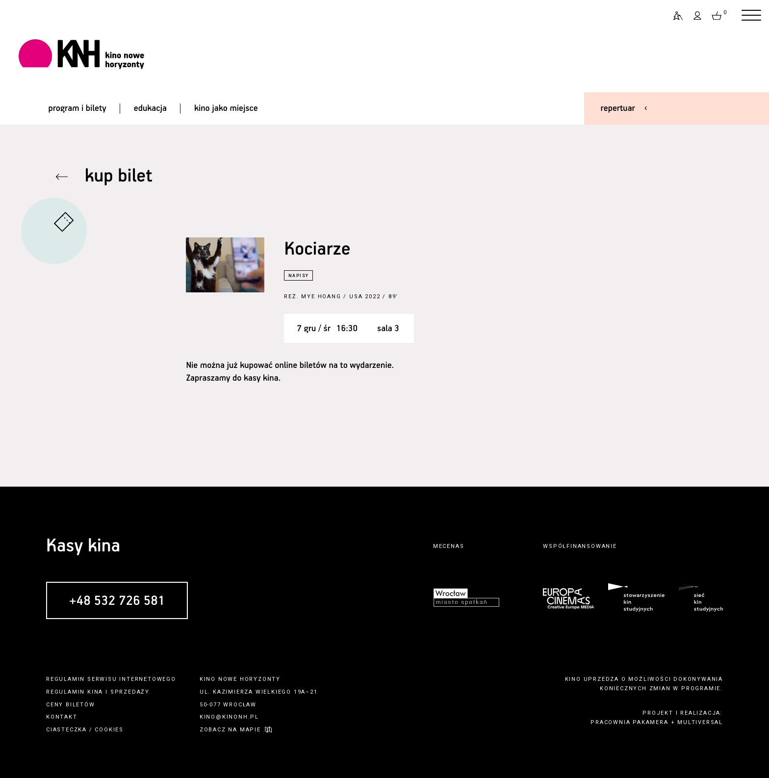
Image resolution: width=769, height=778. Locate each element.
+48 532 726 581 (117, 601)
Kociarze (317, 249)
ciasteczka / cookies (85, 729)
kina (95, 692)
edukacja (150, 108)
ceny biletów (70, 704)
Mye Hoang (321, 296)
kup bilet (119, 176)
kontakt (61, 717)
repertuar (618, 108)
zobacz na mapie (230, 729)
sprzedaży (130, 692)
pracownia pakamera (629, 722)
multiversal (700, 722)
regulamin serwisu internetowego (111, 679)
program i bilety (77, 108)
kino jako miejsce (226, 108)
